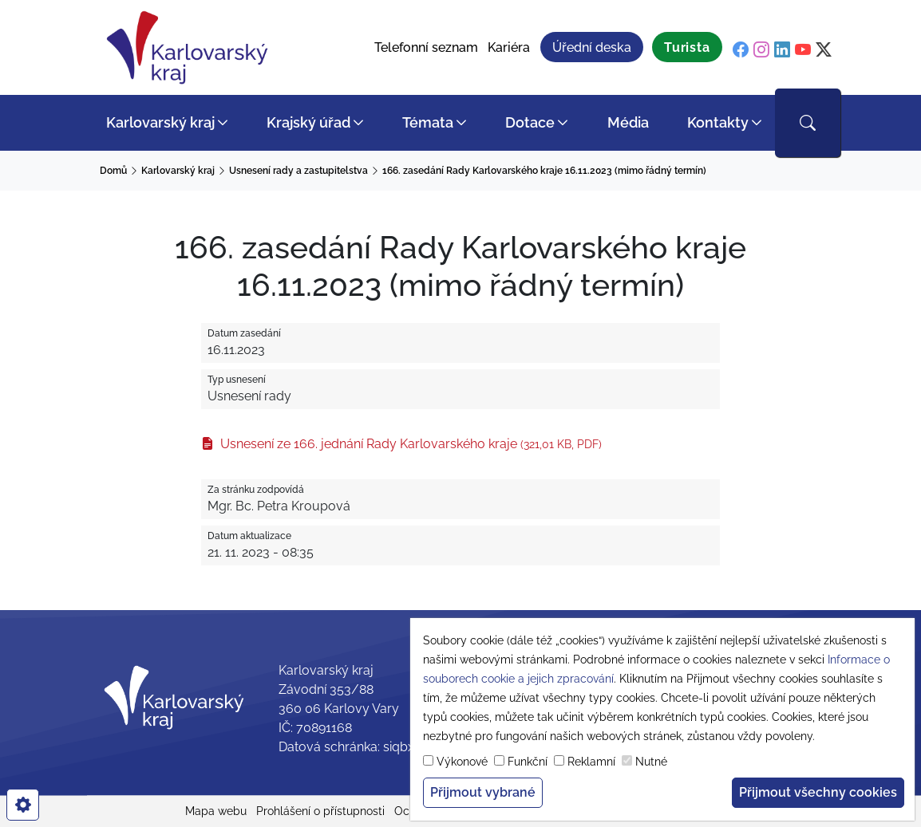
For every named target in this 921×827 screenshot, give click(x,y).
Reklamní (591, 761)
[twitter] (823, 49)
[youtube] (803, 49)
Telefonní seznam (426, 47)
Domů (113, 170)
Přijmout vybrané (483, 792)
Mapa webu (216, 811)
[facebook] (740, 49)
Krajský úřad (308, 122)
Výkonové (462, 761)
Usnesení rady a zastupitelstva (298, 170)
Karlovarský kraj (160, 122)
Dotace (530, 122)
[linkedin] (782, 49)
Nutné (651, 761)
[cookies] (22, 805)
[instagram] (761, 49)
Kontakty (718, 122)
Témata (427, 122)
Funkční (527, 761)
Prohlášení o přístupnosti (320, 811)
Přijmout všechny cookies (818, 792)
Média (628, 122)
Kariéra (509, 47)
